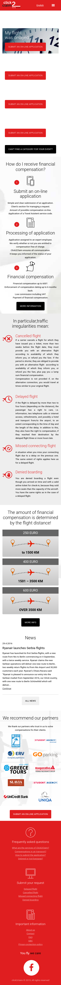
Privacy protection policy (31, 944)
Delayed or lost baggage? (30, 858)
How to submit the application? (30, 855)
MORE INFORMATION (30, 306)
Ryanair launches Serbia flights (23, 648)
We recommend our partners (30, 718)
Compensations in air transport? (30, 851)
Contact (30, 933)
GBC (30, 940)
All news (30, 700)
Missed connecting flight (30, 896)
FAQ (30, 937)
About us (30, 930)
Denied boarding (30, 899)
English (40, 5)
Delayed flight (30, 889)
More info (30, 622)
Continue (6, 688)
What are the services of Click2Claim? (30, 847)
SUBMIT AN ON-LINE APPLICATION (30, 814)
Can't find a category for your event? (30, 149)
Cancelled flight (30, 892)
